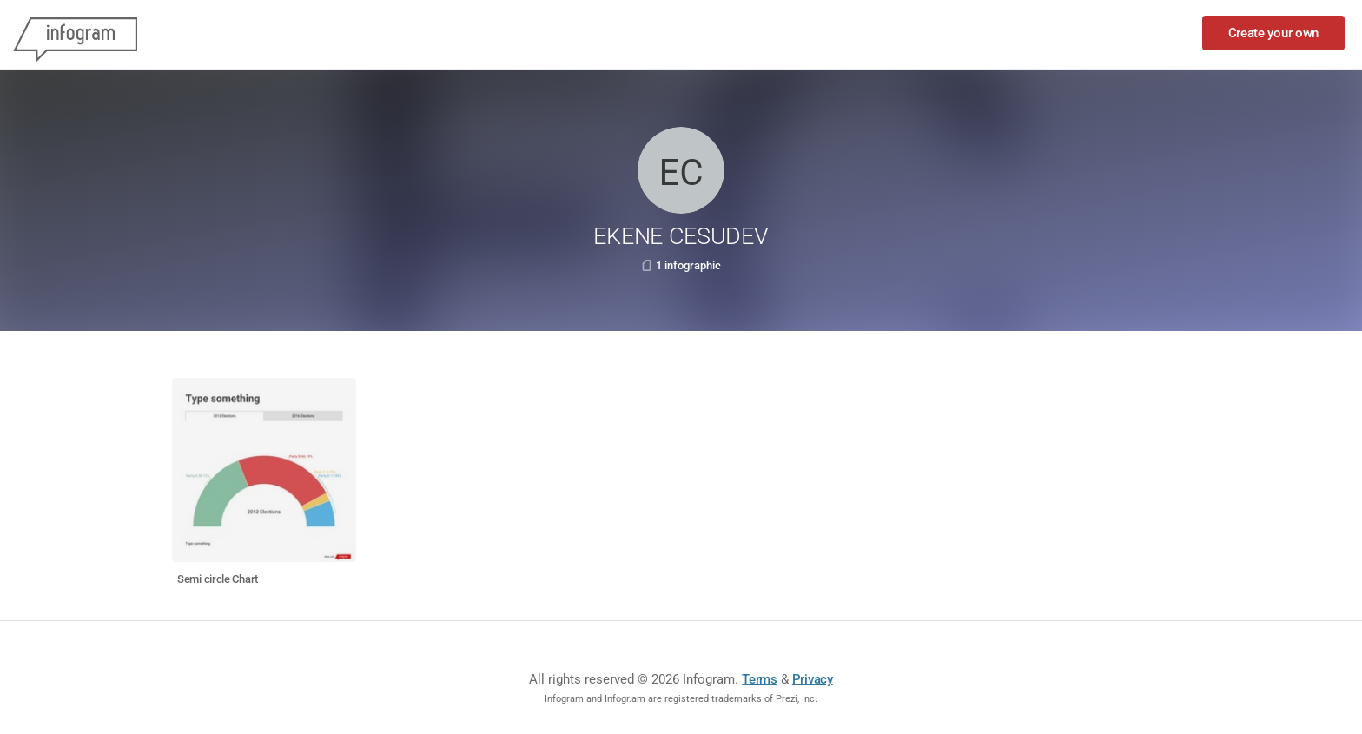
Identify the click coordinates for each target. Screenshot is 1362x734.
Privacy (812, 679)
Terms (759, 679)
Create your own (1273, 33)
